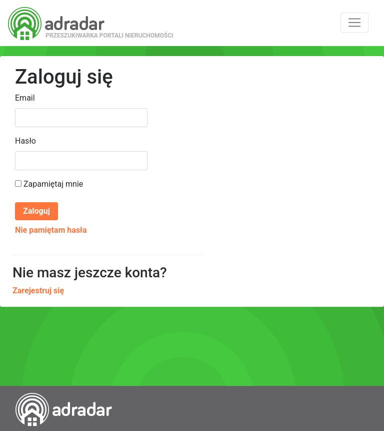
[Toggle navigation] (354, 23)
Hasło (25, 141)
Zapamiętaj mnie (49, 184)
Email (25, 98)
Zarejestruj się (38, 290)
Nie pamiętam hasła (50, 230)
